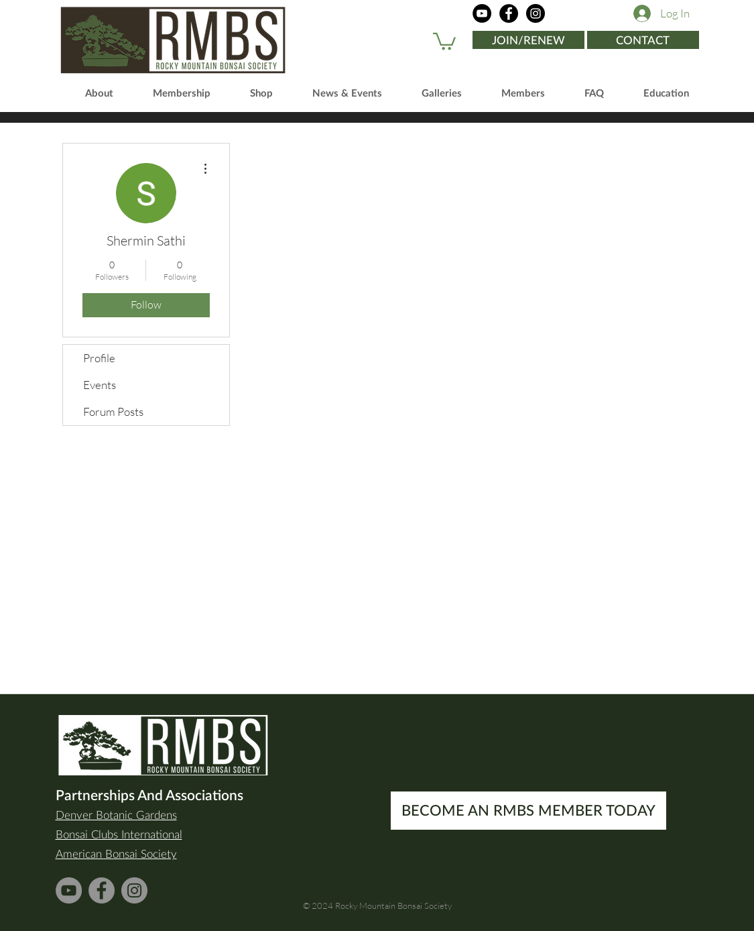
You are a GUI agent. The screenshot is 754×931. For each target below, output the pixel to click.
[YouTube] (482, 13)
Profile (99, 358)
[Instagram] (535, 13)
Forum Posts (113, 411)
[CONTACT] (643, 40)
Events (99, 385)
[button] (444, 40)
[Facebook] (508, 13)
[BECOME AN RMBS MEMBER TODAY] (528, 810)
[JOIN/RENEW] (528, 40)
